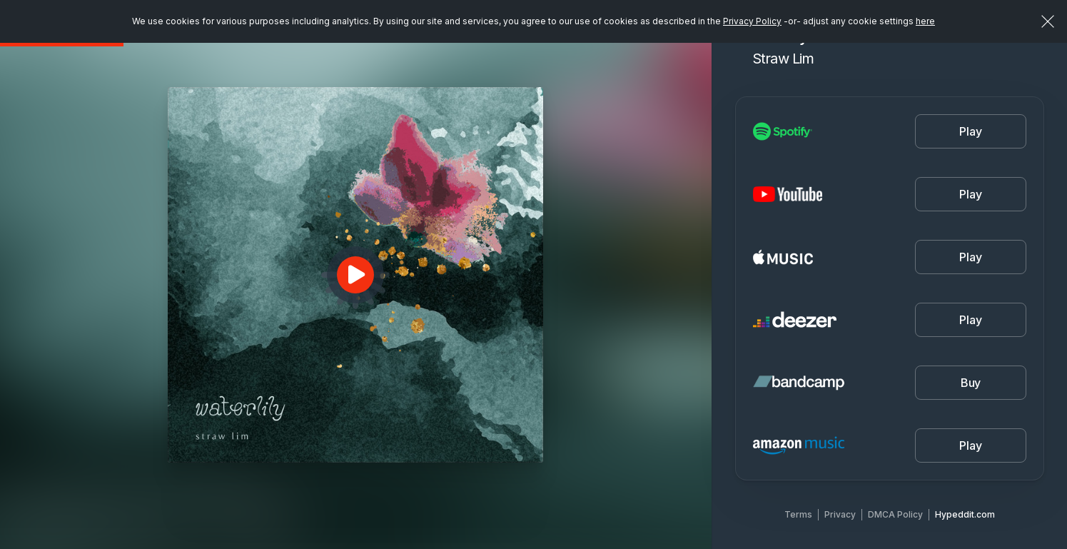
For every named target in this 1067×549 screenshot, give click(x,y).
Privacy (840, 514)
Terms (798, 514)
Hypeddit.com (965, 514)
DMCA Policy (895, 514)
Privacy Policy (752, 21)
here (925, 21)
